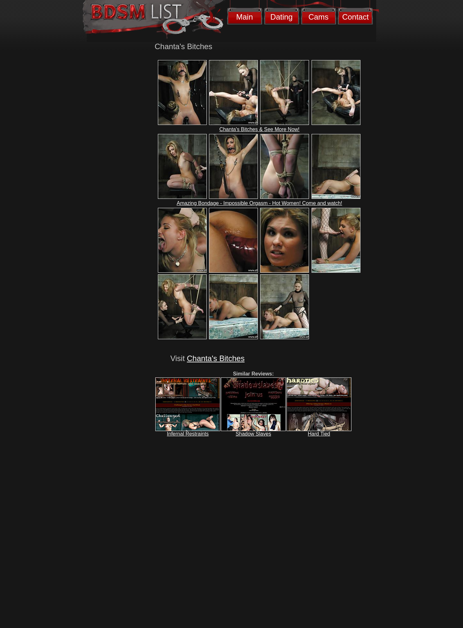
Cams (318, 17)
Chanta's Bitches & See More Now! (259, 129)
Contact (355, 17)
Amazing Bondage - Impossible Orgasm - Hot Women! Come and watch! (259, 203)
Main (244, 17)
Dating (281, 17)
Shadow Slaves (253, 434)
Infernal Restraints (188, 434)
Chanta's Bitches (215, 358)
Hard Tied (319, 434)
